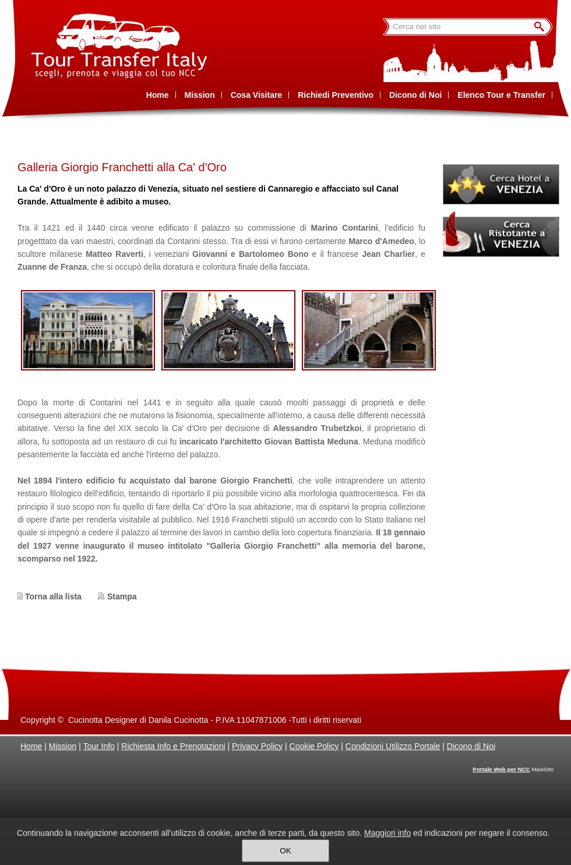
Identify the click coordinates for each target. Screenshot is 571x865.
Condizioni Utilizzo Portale (393, 746)
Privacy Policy (257, 746)
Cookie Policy (314, 746)
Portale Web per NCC (501, 769)
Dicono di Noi (471, 746)
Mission (62, 746)
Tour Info (98, 746)
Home (31, 746)
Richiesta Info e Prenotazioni (173, 746)
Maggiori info (387, 833)
